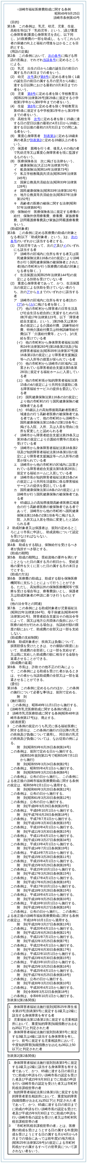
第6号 (44, 77)
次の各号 (54, 55)
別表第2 (36, 140)
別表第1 (49, 136)
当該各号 (49, 60)
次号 (30, 77)
